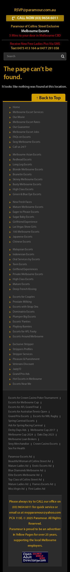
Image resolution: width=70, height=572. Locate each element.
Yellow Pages (25, 534)
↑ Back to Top (48, 98)
